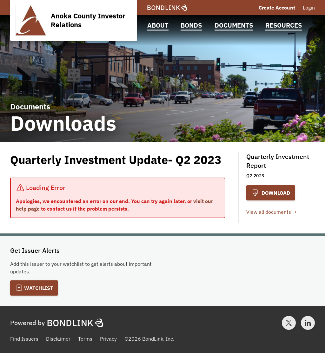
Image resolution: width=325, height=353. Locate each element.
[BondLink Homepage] (167, 7)
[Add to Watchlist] (34, 288)
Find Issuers (24, 339)
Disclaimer (58, 339)
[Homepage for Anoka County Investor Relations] (73, 20)
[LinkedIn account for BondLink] (308, 323)
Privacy (108, 339)
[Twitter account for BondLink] (289, 323)
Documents (234, 25)
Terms (85, 339)
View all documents (268, 212)
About (158, 25)
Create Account (277, 7)
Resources (283, 25)
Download (270, 193)
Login (309, 7)
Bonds (191, 25)
